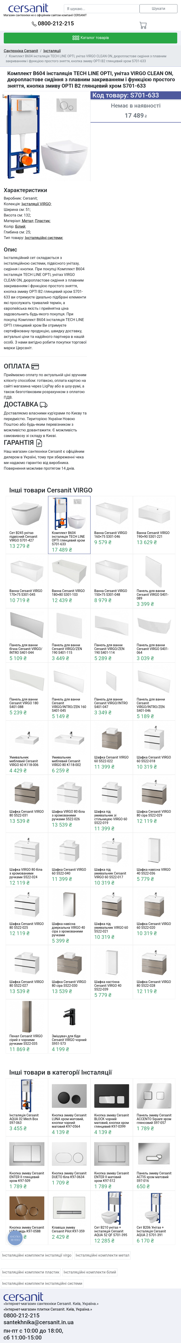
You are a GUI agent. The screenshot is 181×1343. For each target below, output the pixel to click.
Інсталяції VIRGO (36, 204)
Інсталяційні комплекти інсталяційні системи (42, 1283)
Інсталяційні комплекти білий (90, 1272)
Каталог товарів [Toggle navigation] (90, 38)
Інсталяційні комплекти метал (102, 1255)
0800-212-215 (53, 23)
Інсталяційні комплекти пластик (30, 1272)
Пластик (42, 221)
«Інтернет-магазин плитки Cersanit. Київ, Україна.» (48, 1309)
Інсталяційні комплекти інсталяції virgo (36, 1255)
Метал (27, 221)
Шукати (158, 8)
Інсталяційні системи (43, 238)
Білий (20, 226)
